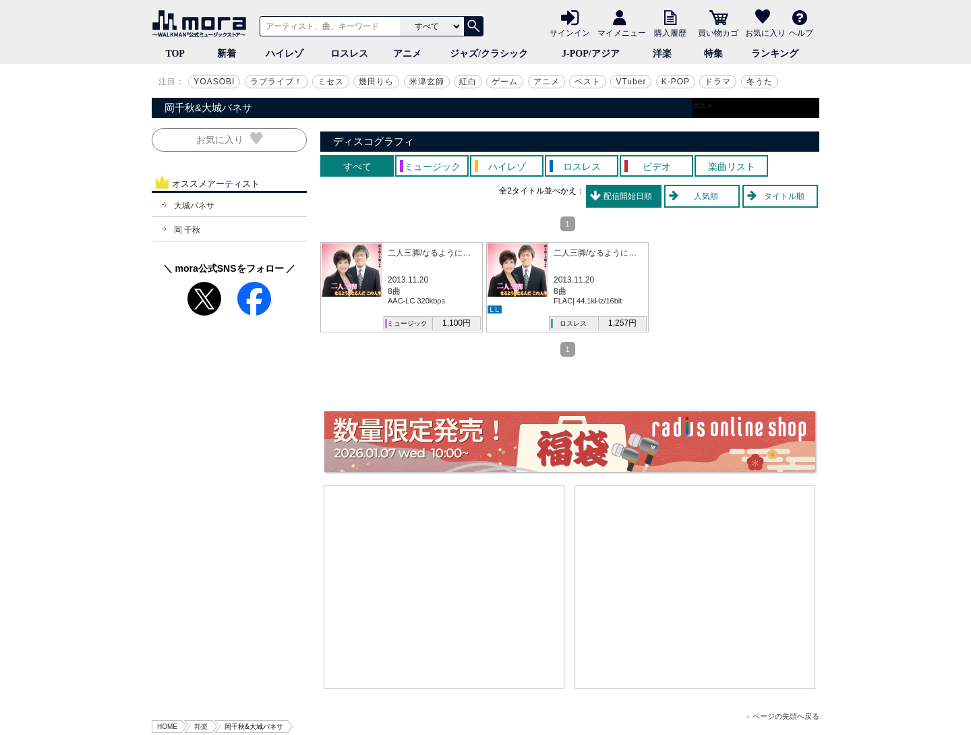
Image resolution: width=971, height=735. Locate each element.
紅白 (468, 81)
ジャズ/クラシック (489, 54)
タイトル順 (784, 196)
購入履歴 (670, 32)
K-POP (675, 81)
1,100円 (456, 323)
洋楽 (662, 54)
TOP (175, 54)
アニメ (407, 54)
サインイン (570, 32)
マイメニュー (621, 32)
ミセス (331, 81)
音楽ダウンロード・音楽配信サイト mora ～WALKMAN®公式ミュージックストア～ (202, 23)
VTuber (631, 81)
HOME (167, 726)
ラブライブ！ (276, 81)
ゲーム (505, 81)
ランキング (774, 54)
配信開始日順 (628, 196)
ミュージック (407, 323)
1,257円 (622, 323)
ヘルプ (801, 32)
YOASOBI (214, 81)
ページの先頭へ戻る (782, 716)
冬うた (759, 81)
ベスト (588, 81)
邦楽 (201, 726)
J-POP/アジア (591, 54)
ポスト (703, 105)
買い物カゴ (718, 32)
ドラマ (718, 81)
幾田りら (376, 81)
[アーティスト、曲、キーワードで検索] (328, 26)
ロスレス (349, 54)
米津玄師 (426, 81)
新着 (226, 54)
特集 (713, 54)
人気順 (706, 196)
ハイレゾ (284, 54)
